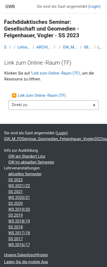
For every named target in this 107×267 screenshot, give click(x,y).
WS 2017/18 (19, 233)
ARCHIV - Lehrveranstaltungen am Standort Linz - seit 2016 (43, 47)
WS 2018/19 (19, 221)
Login (94, 6)
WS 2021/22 (19, 185)
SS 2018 (15, 227)
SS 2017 (15, 238)
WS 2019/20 (19, 209)
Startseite (5, 47)
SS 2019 (15, 215)
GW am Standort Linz (26, 156)
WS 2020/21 (19, 197)
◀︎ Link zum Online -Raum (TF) (39, 95)
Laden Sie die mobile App (26, 261)
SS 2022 (15, 179)
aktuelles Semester (25, 174)
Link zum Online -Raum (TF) (100, 47)
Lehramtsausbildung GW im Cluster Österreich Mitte (23, 47)
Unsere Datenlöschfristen (26, 255)
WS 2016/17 (19, 244)
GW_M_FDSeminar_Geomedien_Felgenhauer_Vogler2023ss (70, 47)
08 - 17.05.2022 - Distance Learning (88, 47)
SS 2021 (15, 191)
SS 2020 (15, 203)
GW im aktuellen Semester (31, 162)
